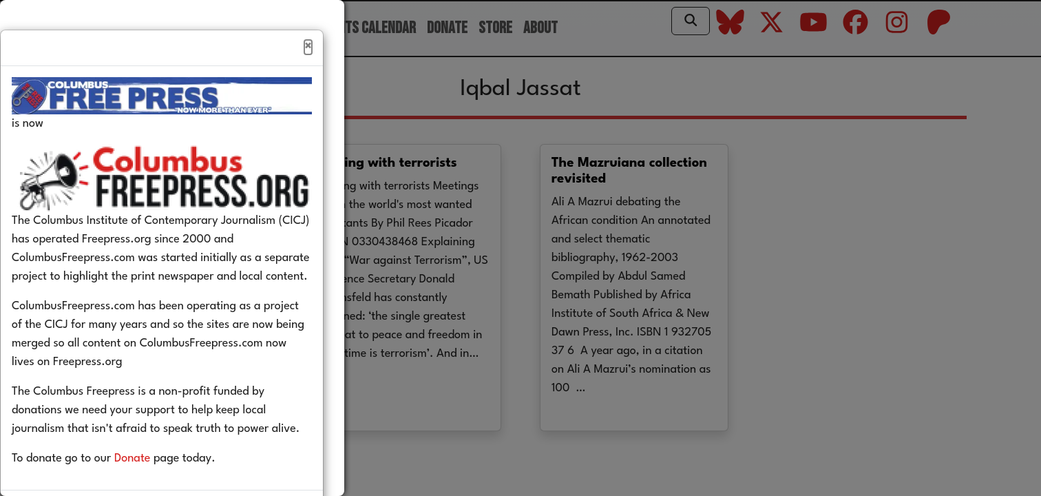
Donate (153, 488)
